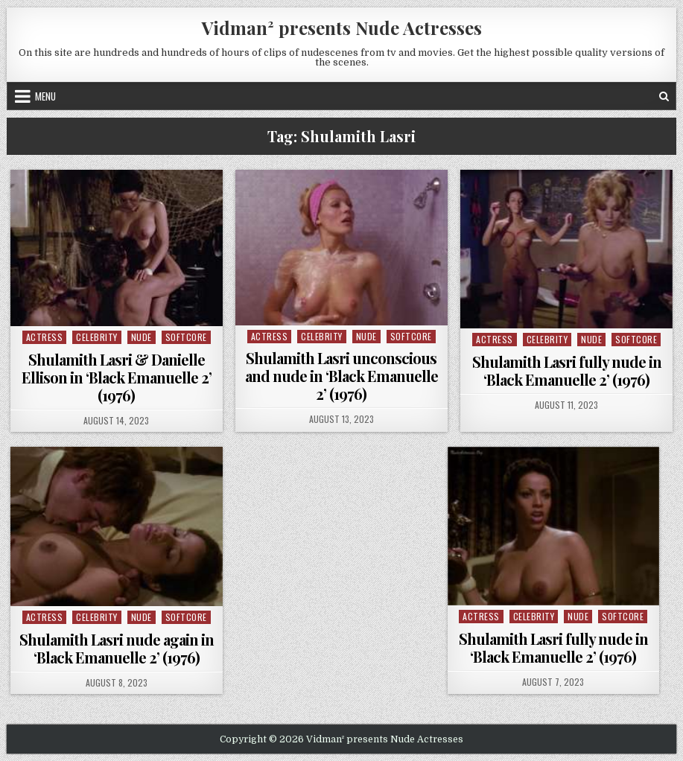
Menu (45, 96)
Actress (44, 337)
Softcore (186, 337)
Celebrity (97, 337)
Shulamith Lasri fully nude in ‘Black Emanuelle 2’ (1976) (566, 370)
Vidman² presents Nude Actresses (342, 27)
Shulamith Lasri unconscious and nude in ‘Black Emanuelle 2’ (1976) (341, 376)
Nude (141, 337)
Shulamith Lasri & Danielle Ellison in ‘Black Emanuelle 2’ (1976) (117, 377)
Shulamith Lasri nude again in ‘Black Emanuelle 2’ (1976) (116, 648)
